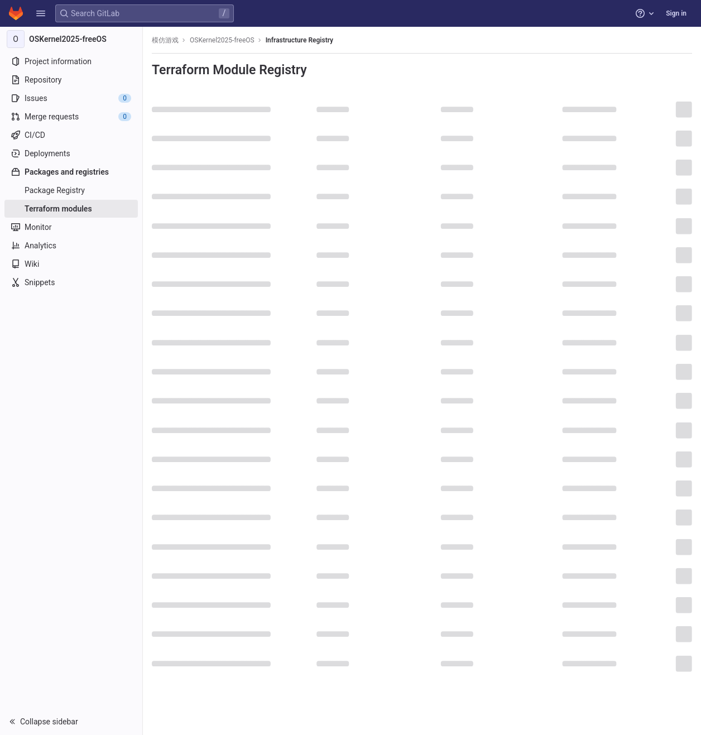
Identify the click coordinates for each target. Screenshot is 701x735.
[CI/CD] (71, 135)
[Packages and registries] (71, 172)
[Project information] (71, 61)
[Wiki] (71, 264)
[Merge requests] (71, 117)
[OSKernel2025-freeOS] (71, 39)
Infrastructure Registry (299, 40)
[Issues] (71, 98)
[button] (41, 13)
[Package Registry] (71, 190)
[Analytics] (71, 245)
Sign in (676, 13)
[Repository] (71, 80)
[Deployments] (71, 153)
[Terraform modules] (71, 209)
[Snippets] (71, 282)
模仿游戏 (165, 40)
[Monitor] (71, 227)
